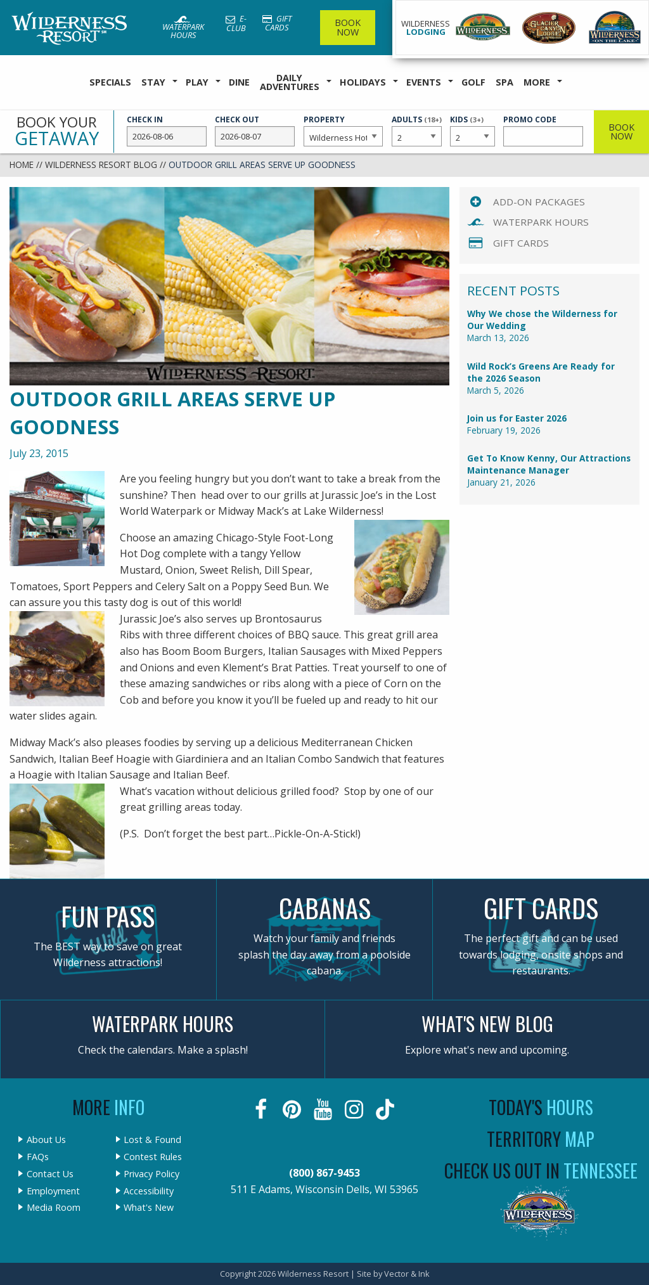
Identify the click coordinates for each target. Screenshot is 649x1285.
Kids (472, 130)
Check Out (255, 130)
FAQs (38, 1157)
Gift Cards (277, 23)
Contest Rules (153, 1157)
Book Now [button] (621, 131)
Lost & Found (152, 1140)
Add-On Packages (539, 201)
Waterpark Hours (183, 28)
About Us (46, 1140)
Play (197, 82)
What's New (149, 1207)
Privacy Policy (151, 1174)
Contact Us (50, 1174)
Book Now (348, 26)
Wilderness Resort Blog (101, 164)
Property (343, 130)
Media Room (53, 1207)
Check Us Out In (541, 1171)
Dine (239, 82)
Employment (53, 1191)
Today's (541, 1107)
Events (423, 82)
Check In (167, 130)
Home (22, 164)
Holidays (363, 82)
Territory (540, 1139)
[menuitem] (110, 82)
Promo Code (543, 130)
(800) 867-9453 (324, 1173)
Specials (110, 82)
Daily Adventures (289, 82)
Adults (417, 130)
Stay (153, 82)
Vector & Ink (407, 1273)
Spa (504, 82)
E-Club (236, 23)
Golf (473, 82)
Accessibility (149, 1191)
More (537, 82)
